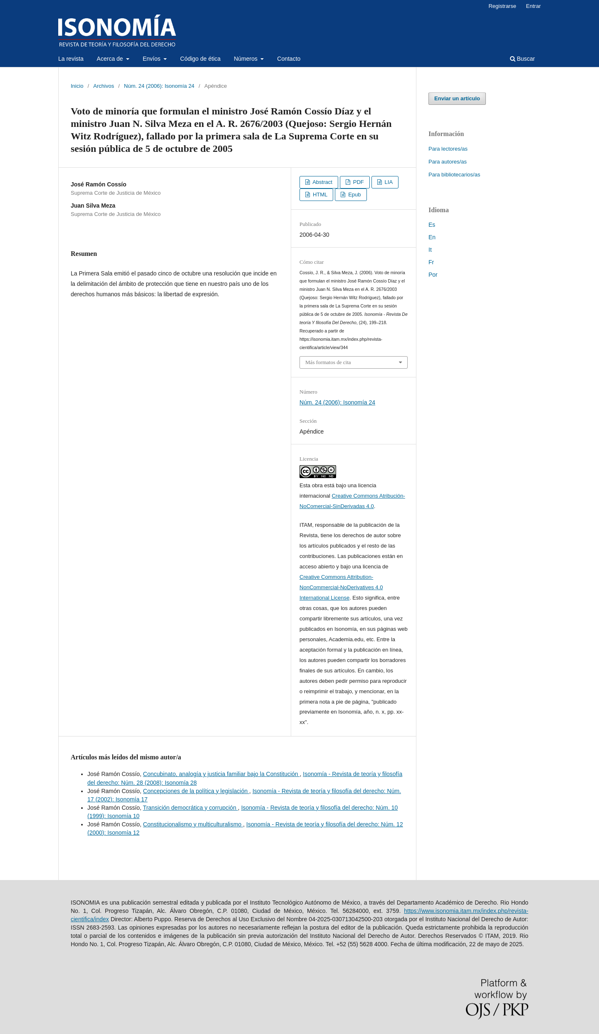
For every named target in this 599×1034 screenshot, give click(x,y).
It (430, 249)
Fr (431, 262)
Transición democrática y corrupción (190, 807)
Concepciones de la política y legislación (196, 791)
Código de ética (200, 58)
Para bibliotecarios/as (454, 174)
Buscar (522, 58)
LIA (388, 182)
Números (246, 58)
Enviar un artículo (457, 98)
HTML (319, 194)
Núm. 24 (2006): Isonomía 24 (159, 86)
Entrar (533, 6)
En (432, 237)
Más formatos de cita (328, 362)
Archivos (103, 86)
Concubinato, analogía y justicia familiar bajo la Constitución (221, 774)
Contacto (288, 58)
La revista (71, 58)
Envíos (152, 58)
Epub (354, 194)
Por (433, 274)
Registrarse (502, 6)
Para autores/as (447, 162)
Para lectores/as (448, 149)
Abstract (321, 182)
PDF (357, 182)
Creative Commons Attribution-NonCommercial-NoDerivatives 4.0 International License (341, 587)
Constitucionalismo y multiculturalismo (193, 824)
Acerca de (111, 58)
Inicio (77, 86)
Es (431, 224)
